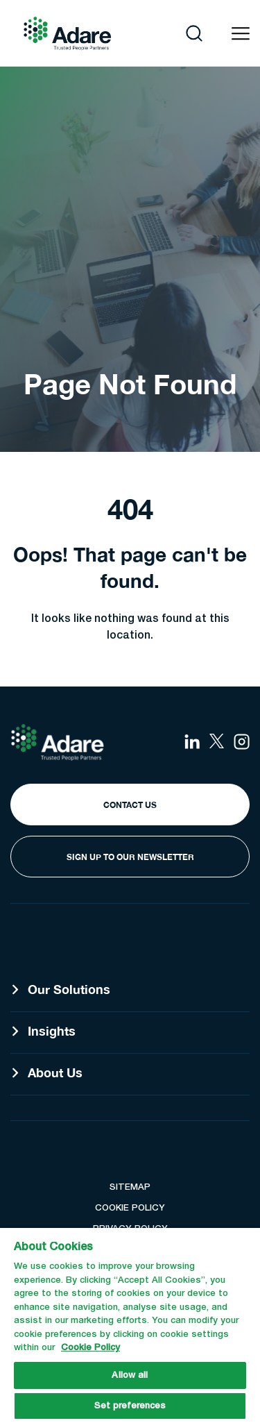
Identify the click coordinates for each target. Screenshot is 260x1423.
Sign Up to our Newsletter (130, 857)
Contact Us (130, 805)
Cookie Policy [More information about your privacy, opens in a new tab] (90, 1348)
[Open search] (194, 33)
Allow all (130, 1375)
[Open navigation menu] (241, 33)
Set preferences (130, 1406)
